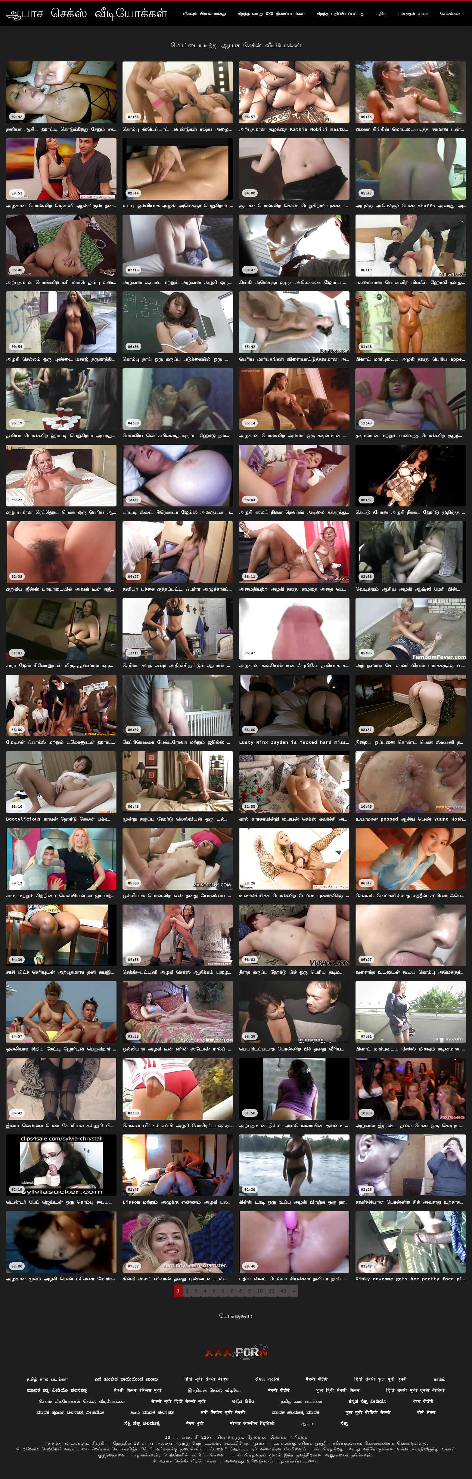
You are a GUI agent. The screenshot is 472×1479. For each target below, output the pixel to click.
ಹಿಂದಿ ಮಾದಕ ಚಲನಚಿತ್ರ (152, 1412)
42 (283, 1291)
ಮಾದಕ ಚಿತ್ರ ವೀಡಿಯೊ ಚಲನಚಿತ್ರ (57, 1390)
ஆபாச (307, 1423)
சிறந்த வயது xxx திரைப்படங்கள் (271, 13)
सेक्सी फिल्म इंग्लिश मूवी (138, 1390)
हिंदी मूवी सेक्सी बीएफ (207, 1379)
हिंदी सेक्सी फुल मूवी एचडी (380, 1379)
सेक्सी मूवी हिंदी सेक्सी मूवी (178, 1401)
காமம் (439, 1379)
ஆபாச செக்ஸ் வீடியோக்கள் (189, 1461)
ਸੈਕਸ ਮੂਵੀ (195, 1423)
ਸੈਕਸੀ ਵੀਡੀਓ (317, 1379)
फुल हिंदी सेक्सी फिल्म (338, 1390)
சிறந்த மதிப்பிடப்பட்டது (340, 13)
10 (260, 1291)
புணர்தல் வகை (413, 13)
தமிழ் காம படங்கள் (47, 1379)
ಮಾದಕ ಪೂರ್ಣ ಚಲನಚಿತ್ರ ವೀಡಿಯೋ (70, 1412)
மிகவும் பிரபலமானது (204, 13)
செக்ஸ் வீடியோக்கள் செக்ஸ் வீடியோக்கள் (82, 1401)
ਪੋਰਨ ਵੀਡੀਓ (423, 1401)
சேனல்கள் (450, 13)
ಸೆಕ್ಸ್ (344, 1423)
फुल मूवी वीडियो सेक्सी (368, 1412)
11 (272, 1291)
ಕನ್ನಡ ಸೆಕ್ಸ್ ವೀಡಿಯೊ (367, 1401)
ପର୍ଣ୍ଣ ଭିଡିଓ (243, 1401)
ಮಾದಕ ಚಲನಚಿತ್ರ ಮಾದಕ (295, 1412)
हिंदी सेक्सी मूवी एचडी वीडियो (415, 1390)
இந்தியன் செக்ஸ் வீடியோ (214, 1390)
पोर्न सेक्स (426, 1412)
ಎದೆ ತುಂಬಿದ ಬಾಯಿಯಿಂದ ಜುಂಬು (126, 1379)
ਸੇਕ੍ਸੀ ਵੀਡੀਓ (279, 1390)
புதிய (381, 13)
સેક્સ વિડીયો (267, 1379)
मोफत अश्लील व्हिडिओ (252, 1423)
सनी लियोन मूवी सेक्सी (223, 1412)
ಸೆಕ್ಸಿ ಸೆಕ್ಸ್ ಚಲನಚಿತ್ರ (142, 1423)
